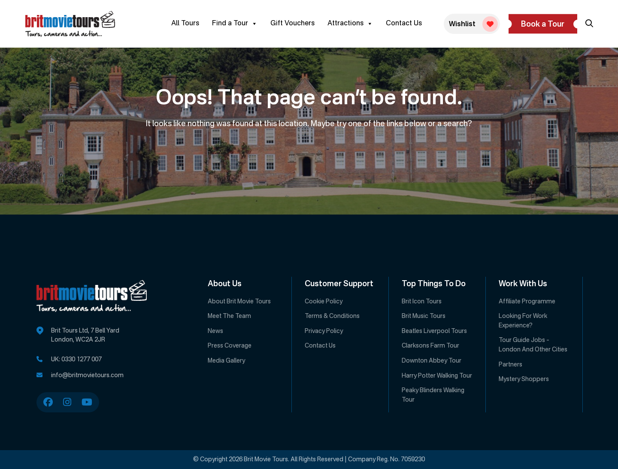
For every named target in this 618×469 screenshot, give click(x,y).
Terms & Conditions (332, 316)
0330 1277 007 (81, 360)
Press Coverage (229, 346)
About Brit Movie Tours (239, 302)
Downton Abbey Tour (431, 361)
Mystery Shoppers (524, 379)
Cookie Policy (323, 302)
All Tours (185, 23)
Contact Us (404, 23)
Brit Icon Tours (422, 302)
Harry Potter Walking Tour (437, 376)
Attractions (350, 23)
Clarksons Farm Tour (430, 346)
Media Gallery (226, 361)
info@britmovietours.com (87, 375)
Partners (510, 365)
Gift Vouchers (292, 23)
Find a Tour (235, 23)
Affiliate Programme (527, 302)
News (215, 331)
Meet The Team (229, 316)
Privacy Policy (324, 331)
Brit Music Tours (423, 316)
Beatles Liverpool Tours (434, 331)
